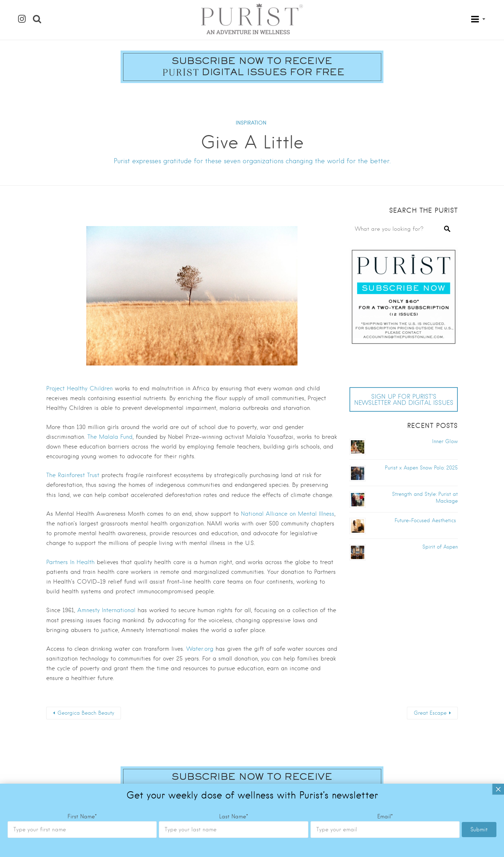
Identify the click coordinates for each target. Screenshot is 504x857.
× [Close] (498, 439)
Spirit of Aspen (440, 547)
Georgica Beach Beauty (85, 713)
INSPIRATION (251, 123)
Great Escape (430, 713)
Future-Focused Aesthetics (426, 520)
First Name (82, 467)
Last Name (233, 467)
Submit (479, 480)
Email (385, 467)
